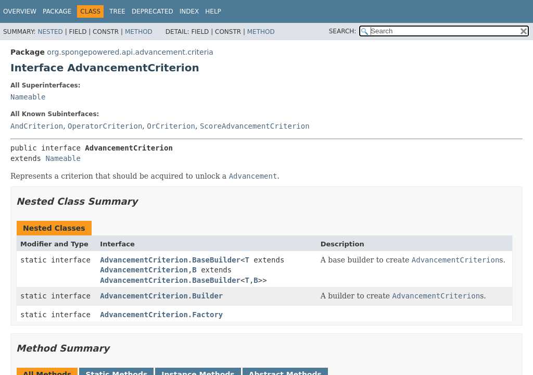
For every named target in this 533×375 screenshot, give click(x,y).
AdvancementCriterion (144, 270)
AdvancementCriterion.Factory (161, 314)
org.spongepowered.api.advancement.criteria (130, 52)
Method (139, 31)
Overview (19, 11)
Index (189, 11)
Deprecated (152, 11)
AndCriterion (36, 126)
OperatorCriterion (105, 126)
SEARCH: (343, 31)
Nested (49, 31)
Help (213, 11)
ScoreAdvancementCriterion (255, 126)
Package (57, 11)
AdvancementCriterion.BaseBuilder (170, 260)
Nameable (27, 97)
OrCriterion (171, 126)
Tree (117, 11)
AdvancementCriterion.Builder (161, 296)
